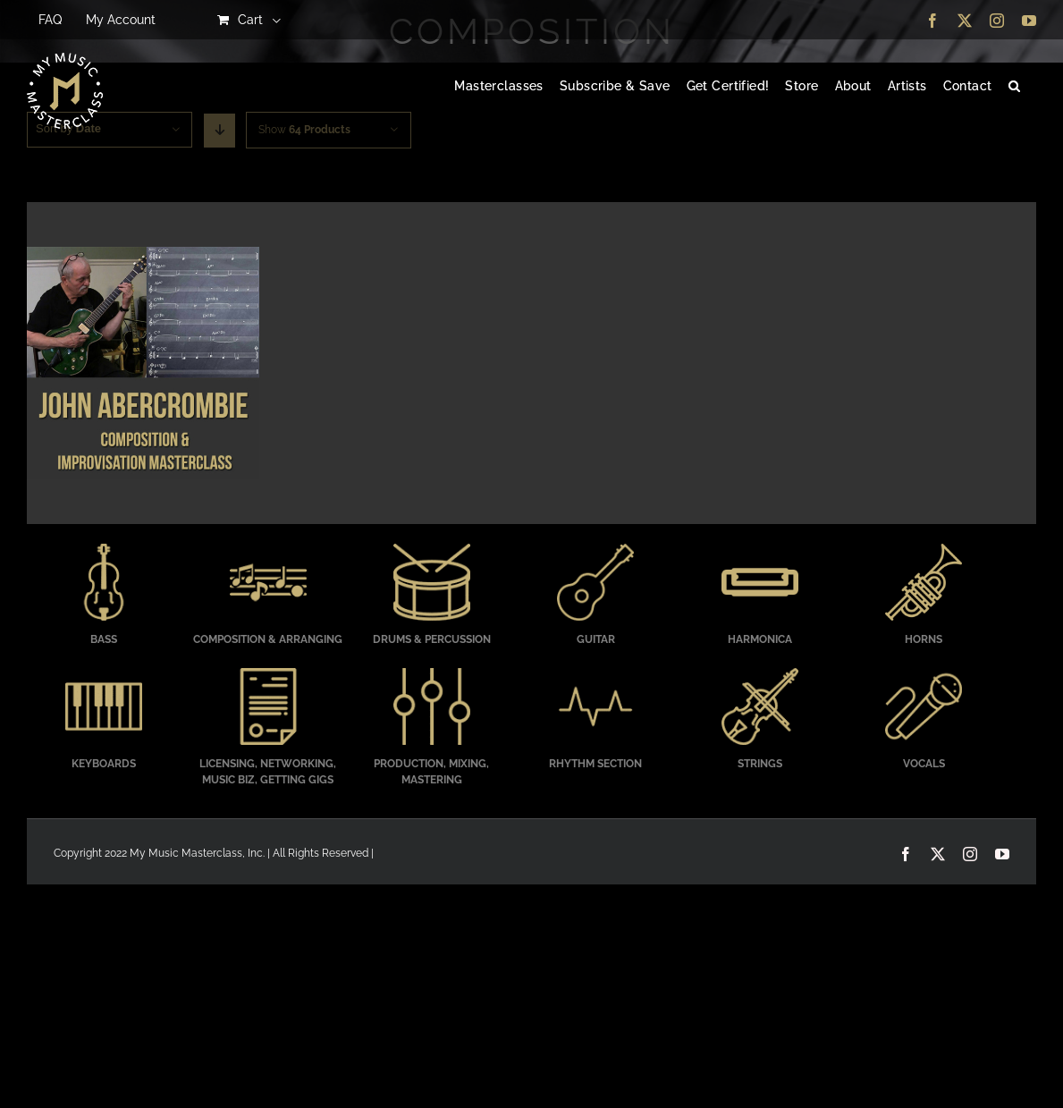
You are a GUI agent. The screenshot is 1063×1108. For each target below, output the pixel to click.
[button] (1014, 86)
